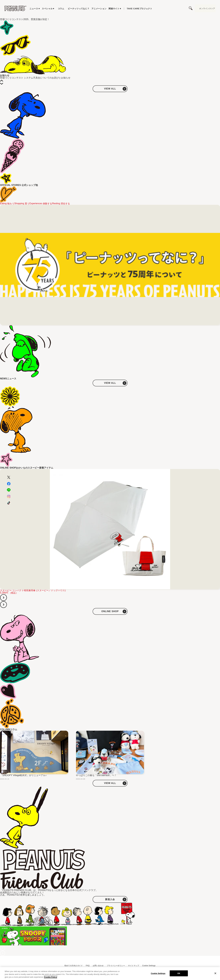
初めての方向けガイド (73, 966)
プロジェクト (139, 9)
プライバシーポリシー (116, 966)
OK (178, 973)
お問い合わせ (98, 966)
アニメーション (98, 9)
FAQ (87, 966)
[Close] (215, 973)
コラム (61, 9)
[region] (110, 973)
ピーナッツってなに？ (78, 9)
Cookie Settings (148, 966)
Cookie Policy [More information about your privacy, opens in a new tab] (50, 977)
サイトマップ (133, 966)
